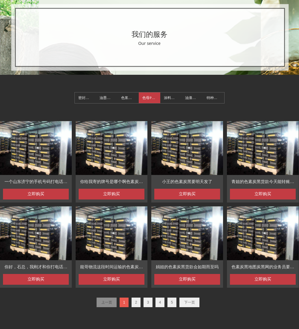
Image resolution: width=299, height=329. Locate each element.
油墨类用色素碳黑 (108, 98)
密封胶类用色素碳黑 (87, 98)
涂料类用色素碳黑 (172, 98)
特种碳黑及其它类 (215, 98)
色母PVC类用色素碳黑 (151, 98)
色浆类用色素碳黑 (130, 98)
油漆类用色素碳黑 (194, 98)
